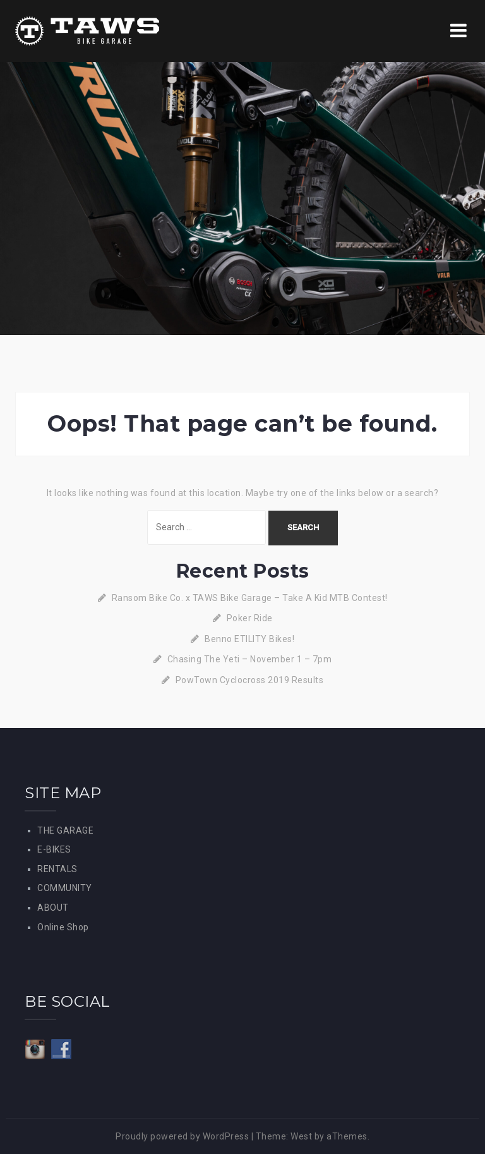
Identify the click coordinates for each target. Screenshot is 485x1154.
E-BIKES (54, 849)
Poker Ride (250, 618)
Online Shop (63, 927)
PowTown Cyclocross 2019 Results (250, 680)
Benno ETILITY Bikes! (249, 639)
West (301, 1136)
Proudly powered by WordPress (182, 1136)
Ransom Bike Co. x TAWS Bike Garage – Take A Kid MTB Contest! (250, 598)
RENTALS (57, 869)
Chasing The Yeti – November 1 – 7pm (249, 659)
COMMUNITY (64, 888)
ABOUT (53, 907)
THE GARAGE (65, 830)
